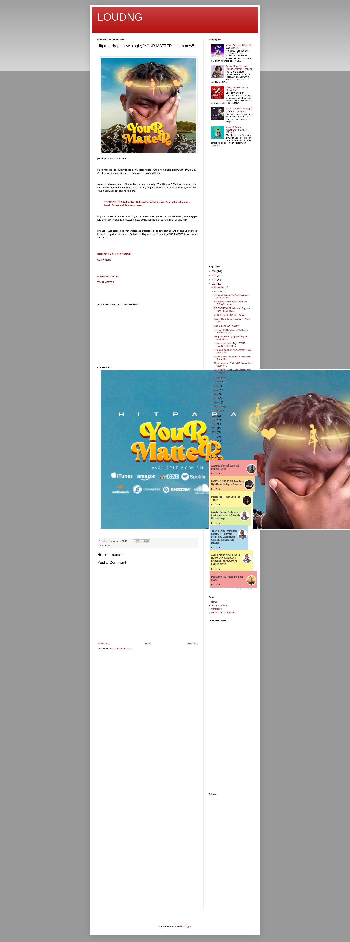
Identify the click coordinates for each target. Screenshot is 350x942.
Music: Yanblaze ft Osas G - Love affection (239, 46)
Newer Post (103, 643)
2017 (214, 436)
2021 (214, 420)
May (216, 394)
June (216, 390)
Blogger (187, 926)
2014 (214, 449)
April (216, 398)
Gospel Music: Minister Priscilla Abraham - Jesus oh (239, 67)
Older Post (192, 643)
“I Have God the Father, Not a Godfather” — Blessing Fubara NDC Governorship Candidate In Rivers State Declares (224, 537)
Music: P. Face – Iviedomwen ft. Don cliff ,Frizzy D (237, 130)
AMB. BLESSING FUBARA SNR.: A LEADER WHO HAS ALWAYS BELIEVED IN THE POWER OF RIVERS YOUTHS (225, 560)
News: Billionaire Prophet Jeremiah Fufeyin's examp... (230, 302)
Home (148, 643)
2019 (214, 428)
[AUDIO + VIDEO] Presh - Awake (229, 315)
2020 (214, 424)
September (219, 377)
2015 (214, 444)
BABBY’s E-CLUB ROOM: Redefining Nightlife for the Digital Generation (227, 483)
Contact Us (216, 609)
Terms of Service (219, 605)
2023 (214, 284)
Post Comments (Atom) (121, 648)
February (218, 406)
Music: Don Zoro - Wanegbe (239, 108)
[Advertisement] (219, 206)
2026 (214, 271)
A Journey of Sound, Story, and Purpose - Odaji (225, 467)
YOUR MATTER (105, 282)
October (218, 291)
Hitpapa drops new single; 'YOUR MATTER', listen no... (229, 344)
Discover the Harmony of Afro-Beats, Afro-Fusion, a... (231, 331)
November (219, 287)
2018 (214, 432)
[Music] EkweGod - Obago (226, 326)
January (218, 410)
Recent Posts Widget (244, 589)
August (218, 382)
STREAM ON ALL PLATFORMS (114, 254)
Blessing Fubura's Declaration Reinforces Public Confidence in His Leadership (225, 515)
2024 (214, 279)
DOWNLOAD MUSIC (108, 276)
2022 (214, 416)
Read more (215, 473)
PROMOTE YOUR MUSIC (223, 612)
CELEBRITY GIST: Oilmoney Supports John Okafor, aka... (232, 309)
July (216, 386)
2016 (214, 440)
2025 (214, 275)
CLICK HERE (104, 259)
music (107, 545)
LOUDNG (120, 17)
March (217, 402)
